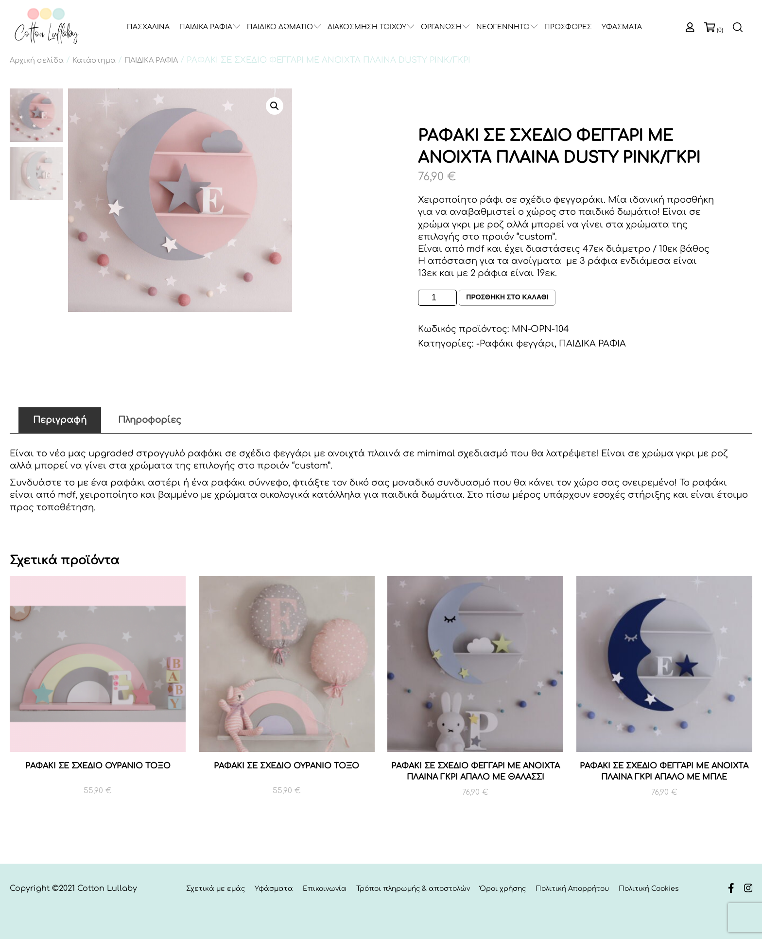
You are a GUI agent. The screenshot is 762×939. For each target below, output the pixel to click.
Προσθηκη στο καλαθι (507, 297)
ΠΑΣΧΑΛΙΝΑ (148, 27)
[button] (274, 106)
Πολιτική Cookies (649, 888)
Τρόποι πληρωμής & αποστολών (413, 888)
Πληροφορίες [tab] (149, 420)
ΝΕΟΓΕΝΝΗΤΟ (503, 27)
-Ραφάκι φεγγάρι (515, 343)
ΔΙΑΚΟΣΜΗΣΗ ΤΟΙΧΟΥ (367, 27)
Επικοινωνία (324, 888)
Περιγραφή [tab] (60, 420)
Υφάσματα (274, 888)
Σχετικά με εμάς (215, 888)
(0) (720, 30)
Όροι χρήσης (503, 888)
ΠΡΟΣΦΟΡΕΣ (568, 27)
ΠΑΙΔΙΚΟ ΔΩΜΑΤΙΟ (280, 27)
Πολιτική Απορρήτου (572, 888)
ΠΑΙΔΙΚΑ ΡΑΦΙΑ (205, 27)
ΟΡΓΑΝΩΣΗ (441, 27)
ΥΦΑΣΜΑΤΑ (622, 27)
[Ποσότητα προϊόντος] (437, 298)
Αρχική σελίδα (37, 60)
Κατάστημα (94, 60)
